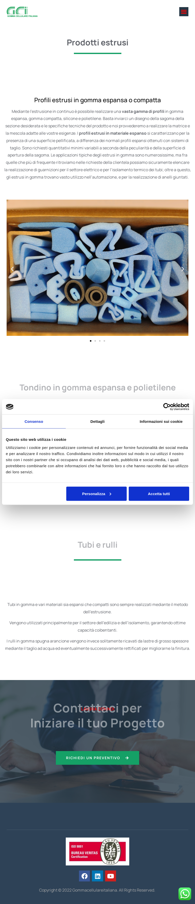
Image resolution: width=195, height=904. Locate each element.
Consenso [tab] (34, 421)
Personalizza (96, 493)
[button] (183, 11)
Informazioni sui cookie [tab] (161, 421)
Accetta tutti (159, 493)
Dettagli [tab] (97, 421)
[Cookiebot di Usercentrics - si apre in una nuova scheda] (167, 407)
